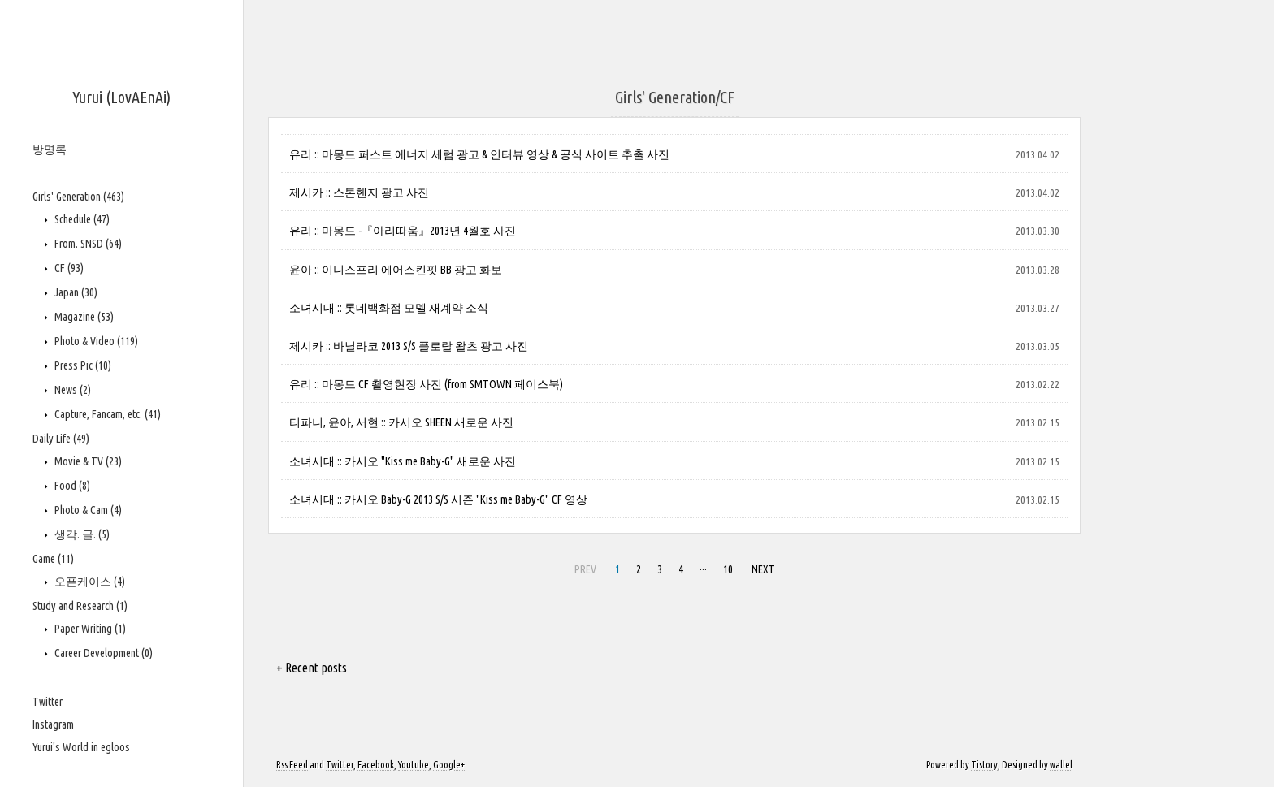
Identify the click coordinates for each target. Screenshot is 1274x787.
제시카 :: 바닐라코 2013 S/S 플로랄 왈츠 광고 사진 (408, 345)
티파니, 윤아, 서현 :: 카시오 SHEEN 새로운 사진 (401, 422)
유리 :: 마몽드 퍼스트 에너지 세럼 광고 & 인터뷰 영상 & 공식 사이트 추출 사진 (479, 154)
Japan (75, 292)
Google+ (449, 764)
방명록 (49, 149)
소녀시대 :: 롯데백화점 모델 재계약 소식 (388, 307)
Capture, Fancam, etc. (106, 414)
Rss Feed (292, 764)
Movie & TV (87, 461)
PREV (585, 569)
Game (53, 558)
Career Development (102, 652)
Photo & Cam (87, 510)
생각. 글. (81, 534)
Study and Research (80, 605)
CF (68, 268)
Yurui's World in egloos (81, 747)
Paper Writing (89, 628)
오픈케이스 (88, 581)
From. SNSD (87, 243)
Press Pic (81, 365)
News (71, 389)
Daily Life (60, 438)
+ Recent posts (311, 667)
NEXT (763, 569)
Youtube (413, 764)
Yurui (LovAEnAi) (121, 97)
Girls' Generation (78, 196)
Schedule (81, 219)
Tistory (984, 764)
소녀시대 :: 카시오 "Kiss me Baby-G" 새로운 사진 (402, 461)
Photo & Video (95, 341)
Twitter (47, 701)
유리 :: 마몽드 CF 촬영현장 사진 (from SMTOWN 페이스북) (426, 384)
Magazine (83, 316)
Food (71, 485)
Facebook (376, 764)
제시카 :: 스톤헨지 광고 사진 (359, 192)
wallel (1061, 764)
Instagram (53, 724)
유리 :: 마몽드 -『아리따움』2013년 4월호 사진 (402, 230)
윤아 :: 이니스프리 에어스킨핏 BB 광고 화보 (395, 269)
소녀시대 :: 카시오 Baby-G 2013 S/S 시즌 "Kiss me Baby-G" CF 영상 (438, 499)
